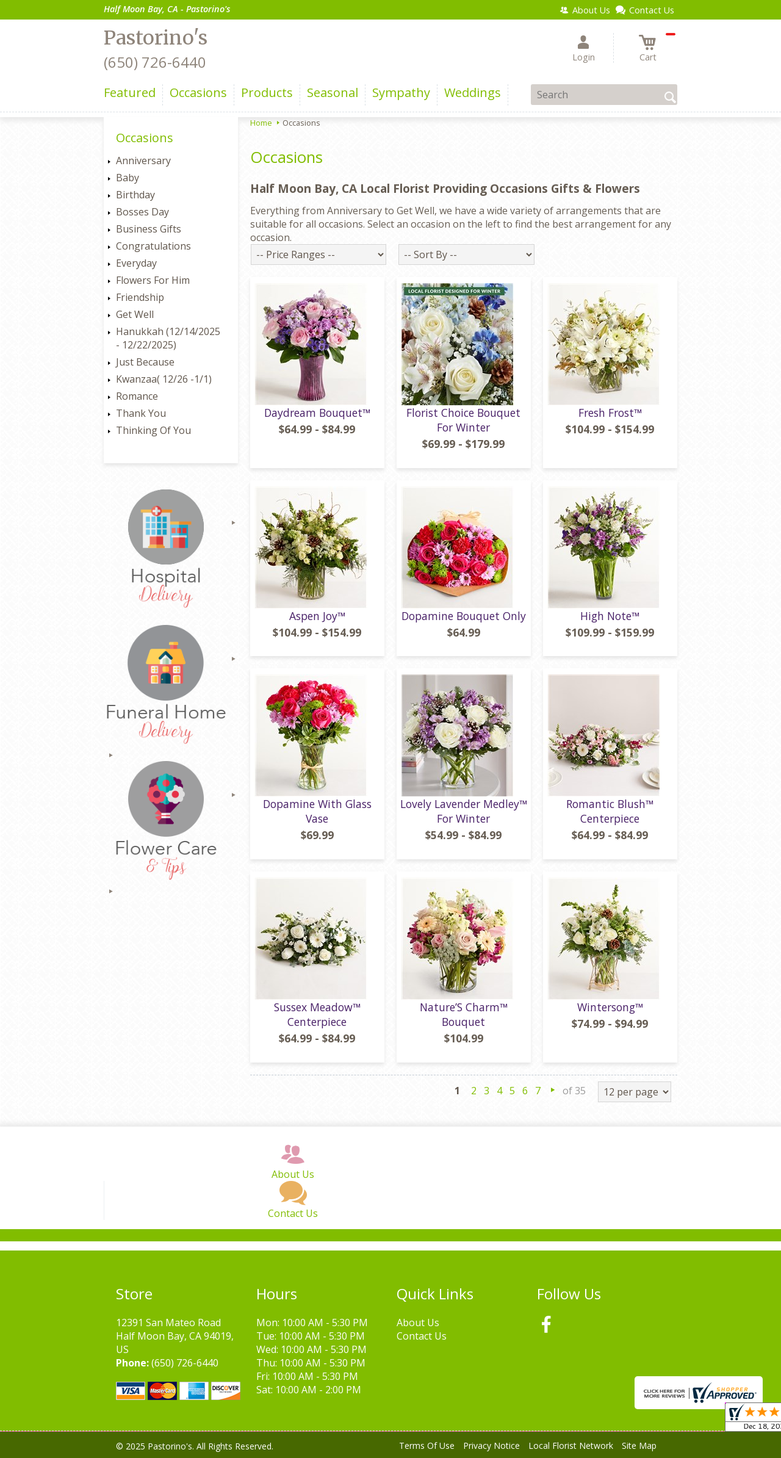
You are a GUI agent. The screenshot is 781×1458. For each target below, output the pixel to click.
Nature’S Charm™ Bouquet (464, 1014)
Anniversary (143, 160)
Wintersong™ (610, 1007)
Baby (127, 177)
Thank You (141, 413)
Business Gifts (148, 229)
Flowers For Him (153, 280)
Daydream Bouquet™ (317, 412)
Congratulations (153, 246)
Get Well (135, 314)
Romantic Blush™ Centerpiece (609, 811)
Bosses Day (142, 211)
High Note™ (609, 615)
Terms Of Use (427, 1445)
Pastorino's (155, 38)
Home (261, 122)
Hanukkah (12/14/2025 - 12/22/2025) (168, 338)
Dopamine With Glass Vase (317, 811)
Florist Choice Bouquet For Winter (463, 420)
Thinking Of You (153, 430)
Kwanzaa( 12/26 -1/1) (164, 379)
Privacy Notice (491, 1445)
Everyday (136, 263)
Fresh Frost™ (610, 412)
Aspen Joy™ (317, 615)
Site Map (639, 1445)
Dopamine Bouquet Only (463, 615)
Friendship (140, 297)
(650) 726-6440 (155, 62)
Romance (137, 396)
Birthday (135, 194)
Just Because (145, 362)
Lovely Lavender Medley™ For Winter (463, 811)
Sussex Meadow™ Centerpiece (317, 1014)
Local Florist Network (570, 1445)
